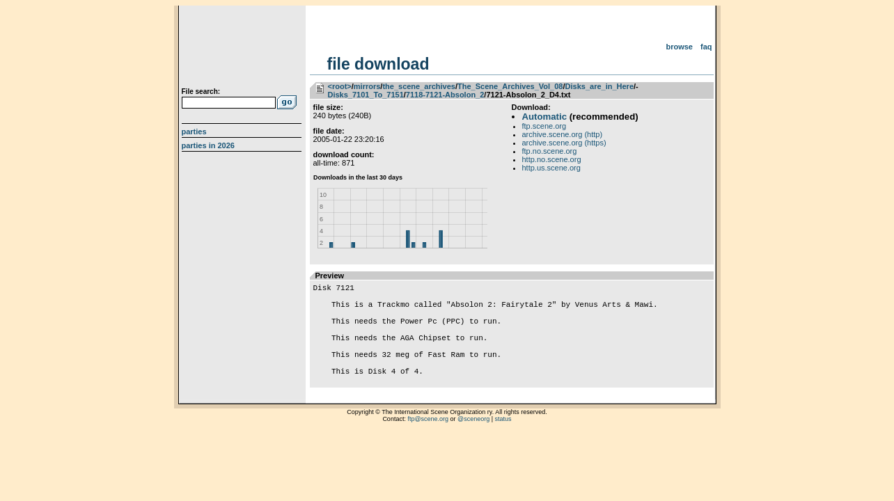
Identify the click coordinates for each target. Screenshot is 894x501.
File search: (201, 91)
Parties (194, 131)
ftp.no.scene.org (549, 151)
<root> (340, 86)
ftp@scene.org (427, 443)
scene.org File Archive (243, 48)
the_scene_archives (418, 86)
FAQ (706, 46)
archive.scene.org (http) (562, 134)
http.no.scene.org (551, 159)
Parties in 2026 (208, 145)
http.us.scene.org (551, 168)
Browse (679, 46)
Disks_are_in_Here (599, 86)
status (503, 443)
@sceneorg (473, 443)
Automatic (544, 116)
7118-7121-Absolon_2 (445, 94)
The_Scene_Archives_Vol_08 (510, 86)
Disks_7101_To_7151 (366, 94)
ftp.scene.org (544, 126)
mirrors (367, 86)
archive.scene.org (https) (564, 142)
